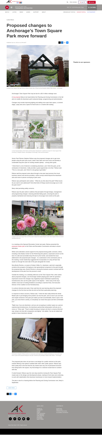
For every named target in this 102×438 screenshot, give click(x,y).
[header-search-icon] (67, 4)
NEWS (21, 15)
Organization (40, 413)
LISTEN (14, 15)
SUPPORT (36, 15)
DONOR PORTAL (81, 15)
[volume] (11, 10)
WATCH (7, 15)
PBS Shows (73, 3)
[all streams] (92, 11)
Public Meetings (40, 419)
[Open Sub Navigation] (10, 15)
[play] (7, 11)
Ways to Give (59, 413)
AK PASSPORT (91, 15)
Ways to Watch (40, 422)
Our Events (39, 420)
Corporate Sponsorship (61, 414)
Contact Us (39, 412)
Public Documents (41, 416)
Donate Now (59, 412)
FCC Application (40, 417)
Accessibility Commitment (62, 415)
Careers (39, 414)
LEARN (28, 15)
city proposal (16, 100)
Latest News (10, 23)
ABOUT (44, 15)
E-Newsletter (40, 421)
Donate (93, 4)
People (38, 415)
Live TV (83, 4)
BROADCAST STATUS (69, 15)
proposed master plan (18, 249)
